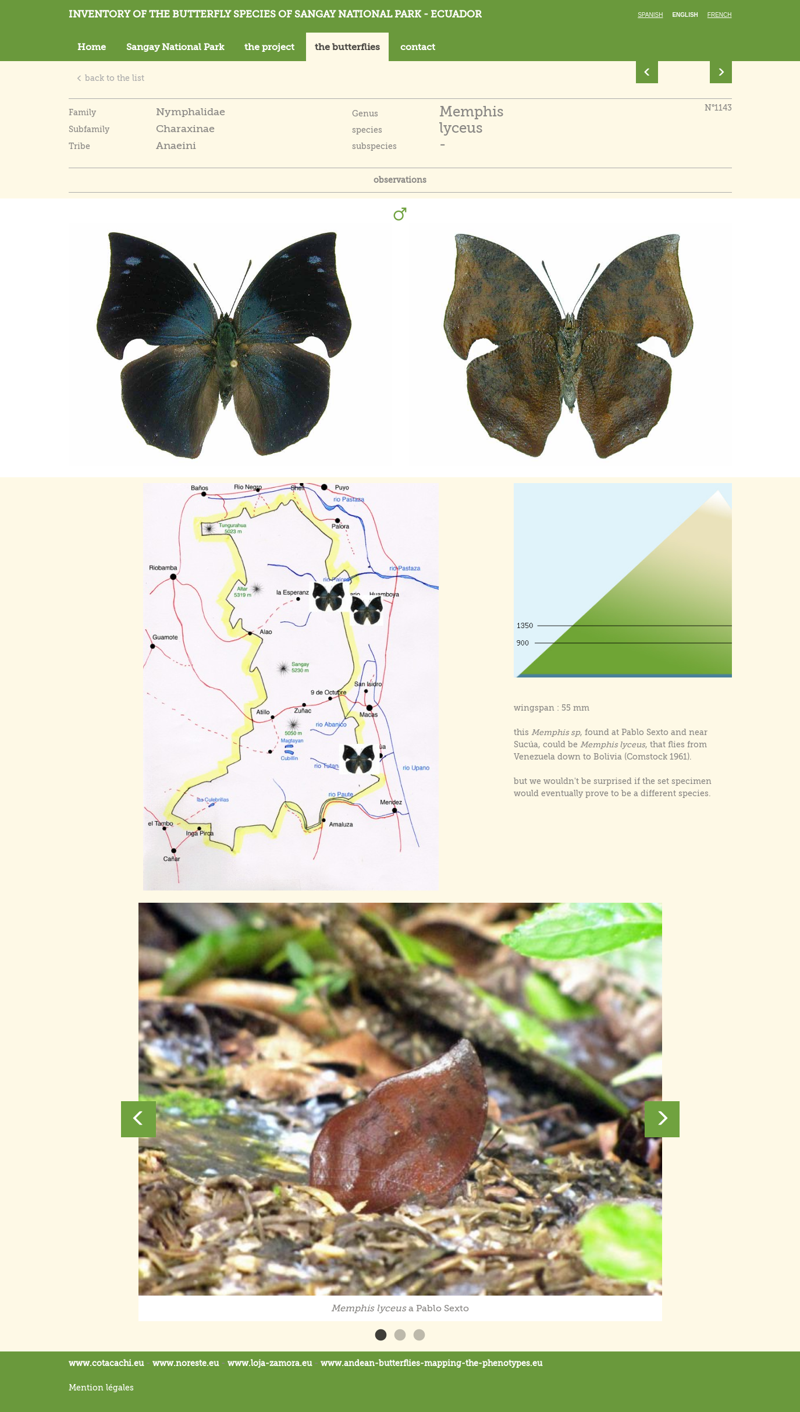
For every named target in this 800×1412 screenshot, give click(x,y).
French (719, 15)
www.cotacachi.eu (106, 1363)
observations (400, 180)
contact (417, 47)
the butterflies (347, 47)
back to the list (110, 78)
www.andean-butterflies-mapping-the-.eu (431, 1363)
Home (91, 47)
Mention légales (101, 1387)
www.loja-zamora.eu (269, 1363)
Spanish (650, 15)
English (685, 15)
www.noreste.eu (185, 1363)
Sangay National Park (175, 47)
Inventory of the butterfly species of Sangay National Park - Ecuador (275, 14)
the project (269, 47)
